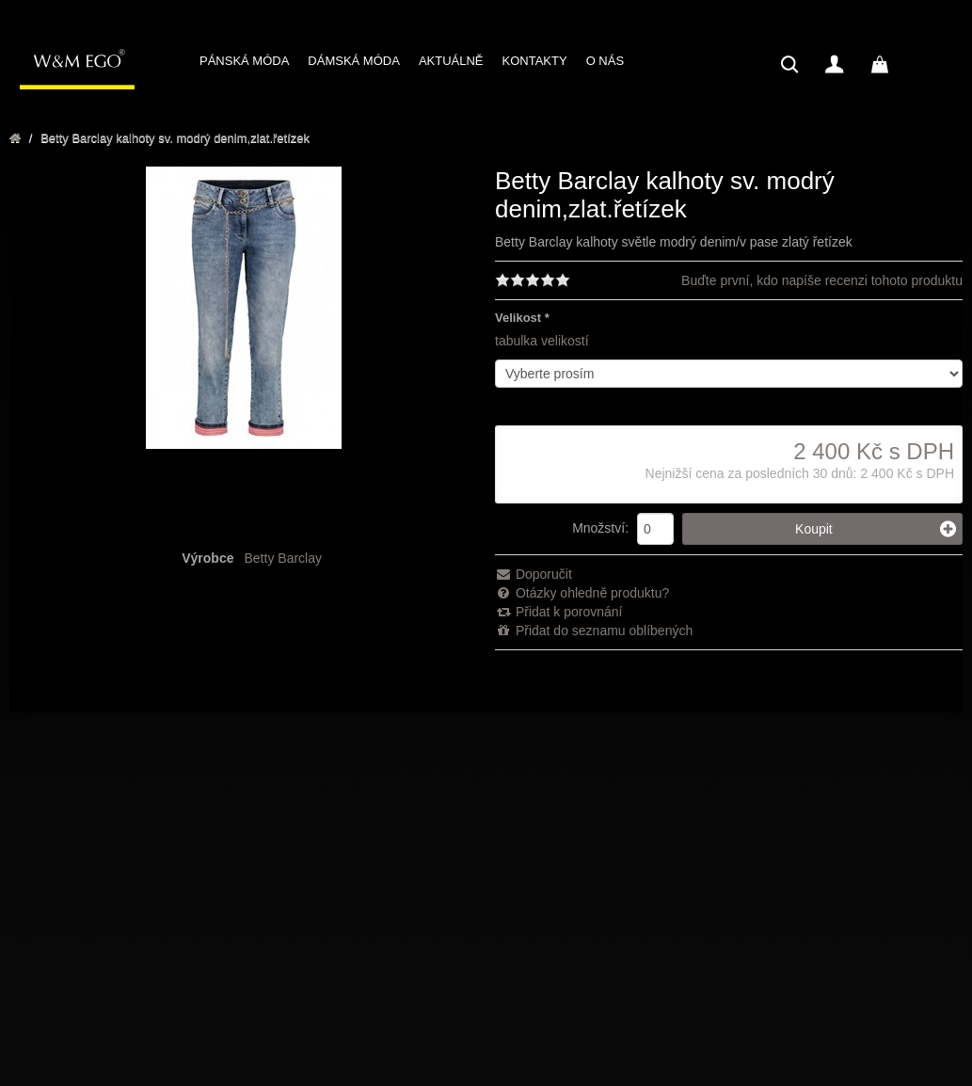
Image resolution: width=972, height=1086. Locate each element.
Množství (598, 527)
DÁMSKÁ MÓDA (354, 61)
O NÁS (605, 61)
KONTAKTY (534, 61)
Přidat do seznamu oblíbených (594, 630)
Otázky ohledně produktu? (582, 592)
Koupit (875, 528)
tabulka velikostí (542, 340)
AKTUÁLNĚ (451, 61)
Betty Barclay (283, 558)
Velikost (518, 318)
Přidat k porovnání (559, 611)
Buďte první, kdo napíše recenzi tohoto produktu (822, 280)
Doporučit (533, 574)
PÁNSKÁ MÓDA (244, 61)
